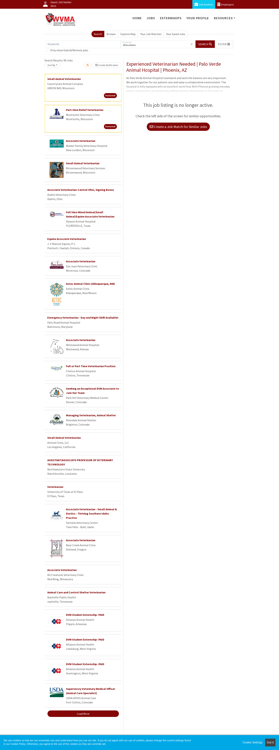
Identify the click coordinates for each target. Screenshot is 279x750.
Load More (83, 713)
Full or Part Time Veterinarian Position (90, 366)
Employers (225, 4)
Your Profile (197, 18)
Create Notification (106, 65)
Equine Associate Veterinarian (66, 239)
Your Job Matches (151, 34)
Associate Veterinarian (80, 141)
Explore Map (128, 34)
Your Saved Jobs (175, 34)
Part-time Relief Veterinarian (84, 110)
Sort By (51, 65)
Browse (111, 34)
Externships (170, 18)
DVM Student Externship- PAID (85, 615)
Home (137, 18)
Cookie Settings (252, 742)
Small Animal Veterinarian (64, 79)
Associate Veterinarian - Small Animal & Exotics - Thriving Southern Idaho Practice (91, 513)
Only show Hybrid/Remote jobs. (69, 50)
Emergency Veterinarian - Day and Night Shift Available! (82, 317)
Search (98, 34)
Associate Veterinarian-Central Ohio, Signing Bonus (80, 190)
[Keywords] (83, 44)
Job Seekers (203, 4)
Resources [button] (223, 18)
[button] (224, 44)
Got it (270, 742)
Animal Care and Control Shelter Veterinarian (76, 592)
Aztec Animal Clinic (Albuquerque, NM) (90, 283)
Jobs (151, 18)
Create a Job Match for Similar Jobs (178, 126)
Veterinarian (55, 487)
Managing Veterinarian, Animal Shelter (91, 415)
